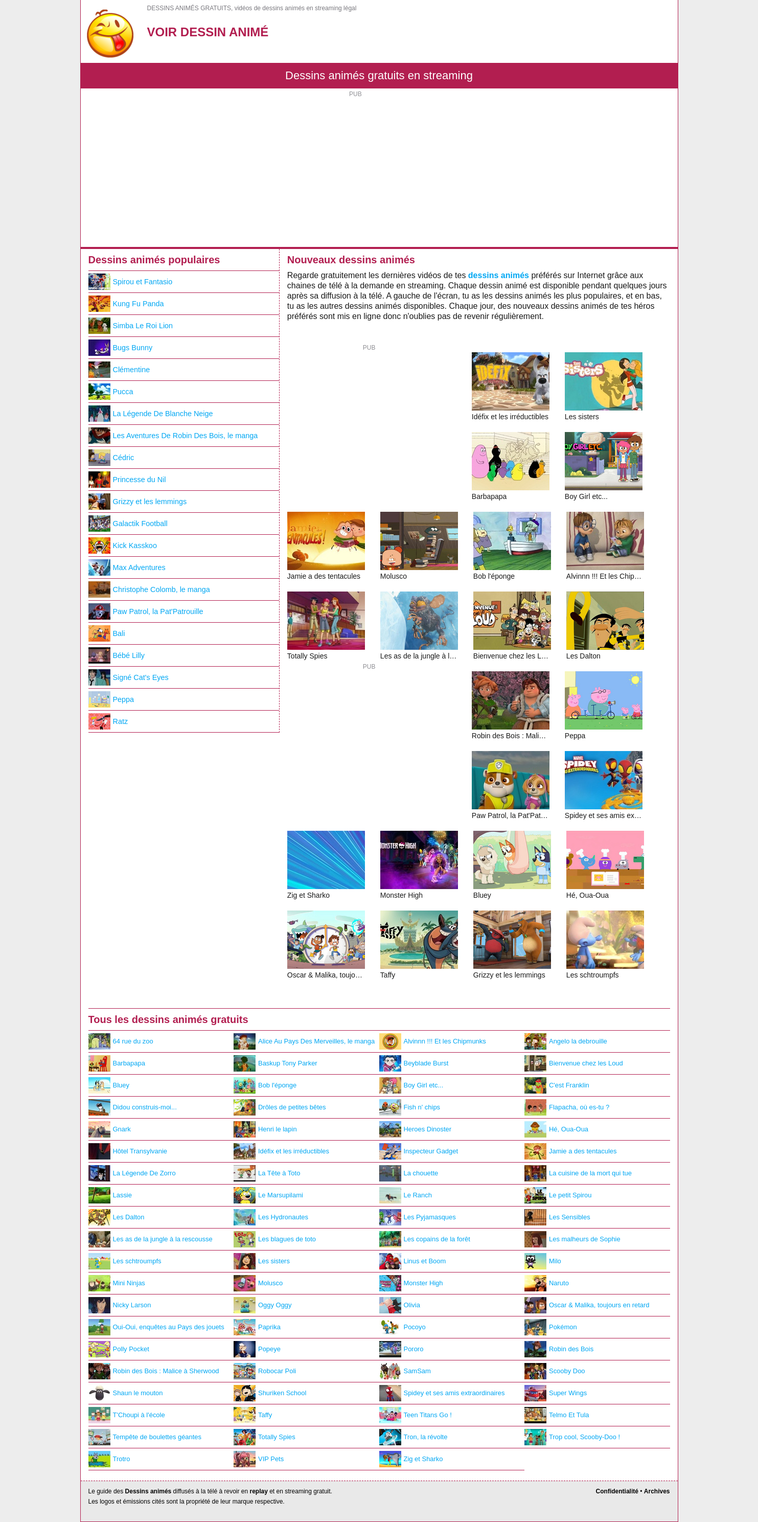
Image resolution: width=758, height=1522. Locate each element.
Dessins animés (148, 1491)
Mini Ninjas (116, 1283)
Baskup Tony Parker (275, 1063)
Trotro (109, 1459)
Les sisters (262, 1261)
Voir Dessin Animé (208, 32)
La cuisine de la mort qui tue (578, 1173)
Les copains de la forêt (424, 1239)
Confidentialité (617, 1491)
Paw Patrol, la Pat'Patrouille (145, 611)
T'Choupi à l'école (126, 1415)
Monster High (411, 1283)
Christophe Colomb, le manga (149, 589)
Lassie (110, 1195)
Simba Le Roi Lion (130, 325)
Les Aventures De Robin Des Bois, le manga (173, 435)
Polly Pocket (118, 1349)
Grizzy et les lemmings (137, 501)
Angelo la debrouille (565, 1041)
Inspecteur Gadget (418, 1151)
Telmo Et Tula (556, 1415)
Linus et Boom (412, 1261)
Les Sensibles (557, 1217)
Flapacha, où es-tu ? (566, 1107)
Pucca (110, 391)
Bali (106, 633)
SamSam (405, 1371)
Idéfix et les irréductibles (281, 1151)
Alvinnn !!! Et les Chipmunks (432, 1041)
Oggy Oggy (263, 1305)
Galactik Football (128, 523)
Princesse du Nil (127, 479)
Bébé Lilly (116, 655)
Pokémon (550, 1327)
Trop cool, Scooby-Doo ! (572, 1437)
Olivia (399, 1305)
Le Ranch (405, 1195)
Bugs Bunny (120, 347)
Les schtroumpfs (125, 1261)
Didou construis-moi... (132, 1107)
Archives (657, 1491)
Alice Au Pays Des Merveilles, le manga (304, 1041)
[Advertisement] (379, 170)
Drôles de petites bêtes (280, 1107)
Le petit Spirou (558, 1195)
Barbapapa (116, 1063)
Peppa (111, 699)
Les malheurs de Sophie (572, 1239)
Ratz (108, 721)
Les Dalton (116, 1217)
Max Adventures (127, 567)
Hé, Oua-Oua (556, 1129)
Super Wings (555, 1393)
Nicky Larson (119, 1305)
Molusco (258, 1283)
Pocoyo (402, 1327)
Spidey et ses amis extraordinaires (442, 1393)
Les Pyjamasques (417, 1217)
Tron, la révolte (413, 1437)
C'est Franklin (556, 1085)
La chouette (409, 1173)
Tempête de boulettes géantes (145, 1437)
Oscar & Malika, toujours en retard (587, 1305)
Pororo (401, 1349)
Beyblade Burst (414, 1063)
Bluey (108, 1085)
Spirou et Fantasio (130, 282)
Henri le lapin (265, 1129)
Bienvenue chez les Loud (573, 1063)
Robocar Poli (265, 1371)
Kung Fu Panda (126, 304)
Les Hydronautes (271, 1217)
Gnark (109, 1129)
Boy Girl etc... (411, 1085)
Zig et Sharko (411, 1459)
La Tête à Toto (267, 1173)
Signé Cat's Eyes (128, 677)
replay (258, 1491)
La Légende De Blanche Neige (150, 413)
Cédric (111, 457)
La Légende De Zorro (132, 1173)
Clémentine (119, 369)
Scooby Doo (554, 1371)
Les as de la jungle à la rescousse (150, 1239)
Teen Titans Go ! (415, 1415)
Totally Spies (264, 1437)
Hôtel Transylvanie (128, 1151)
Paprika (257, 1327)
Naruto (546, 1283)
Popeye (257, 1349)
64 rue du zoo (120, 1041)
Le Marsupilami (268, 1195)
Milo (542, 1261)
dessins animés (498, 275)
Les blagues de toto (275, 1239)
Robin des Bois (558, 1349)
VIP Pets (259, 1459)
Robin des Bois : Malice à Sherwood (153, 1371)
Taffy (253, 1415)
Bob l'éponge (265, 1085)
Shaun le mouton (125, 1393)
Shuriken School (270, 1393)
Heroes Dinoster (415, 1129)
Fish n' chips (410, 1107)
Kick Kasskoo (122, 545)
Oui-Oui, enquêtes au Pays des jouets (156, 1327)
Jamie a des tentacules (570, 1151)
